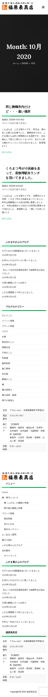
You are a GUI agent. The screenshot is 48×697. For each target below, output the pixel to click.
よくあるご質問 (9, 534)
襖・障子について (10, 497)
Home (5, 492)
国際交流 (6, 347)
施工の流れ (7, 540)
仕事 (4, 336)
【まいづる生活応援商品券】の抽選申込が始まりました (23, 272)
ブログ (5, 331)
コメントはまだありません (14, 123)
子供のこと (7, 352)
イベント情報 (8, 321)
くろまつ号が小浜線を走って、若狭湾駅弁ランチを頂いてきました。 (23, 173)
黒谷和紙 (8, 518)
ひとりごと (7, 315)
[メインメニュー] (43, 7)
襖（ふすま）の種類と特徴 (16, 503)
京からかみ (9, 524)
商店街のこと (8, 342)
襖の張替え (7, 390)
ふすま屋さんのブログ (12, 545)
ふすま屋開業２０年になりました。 (18, 292)
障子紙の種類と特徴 (13, 508)
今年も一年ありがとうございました (18, 622)
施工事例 (6, 368)
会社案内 (6, 550)
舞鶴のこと (7, 379)
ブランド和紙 (8, 326)
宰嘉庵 (5, 358)
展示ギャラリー (11, 529)
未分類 (5, 374)
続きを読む (7, 152)
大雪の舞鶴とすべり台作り (14, 283)
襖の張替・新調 (9, 395)
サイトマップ (10, 555)
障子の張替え (8, 400)
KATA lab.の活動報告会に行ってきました (21, 251)
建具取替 (6, 363)
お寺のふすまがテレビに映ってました (19, 260)
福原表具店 (32, 692)
